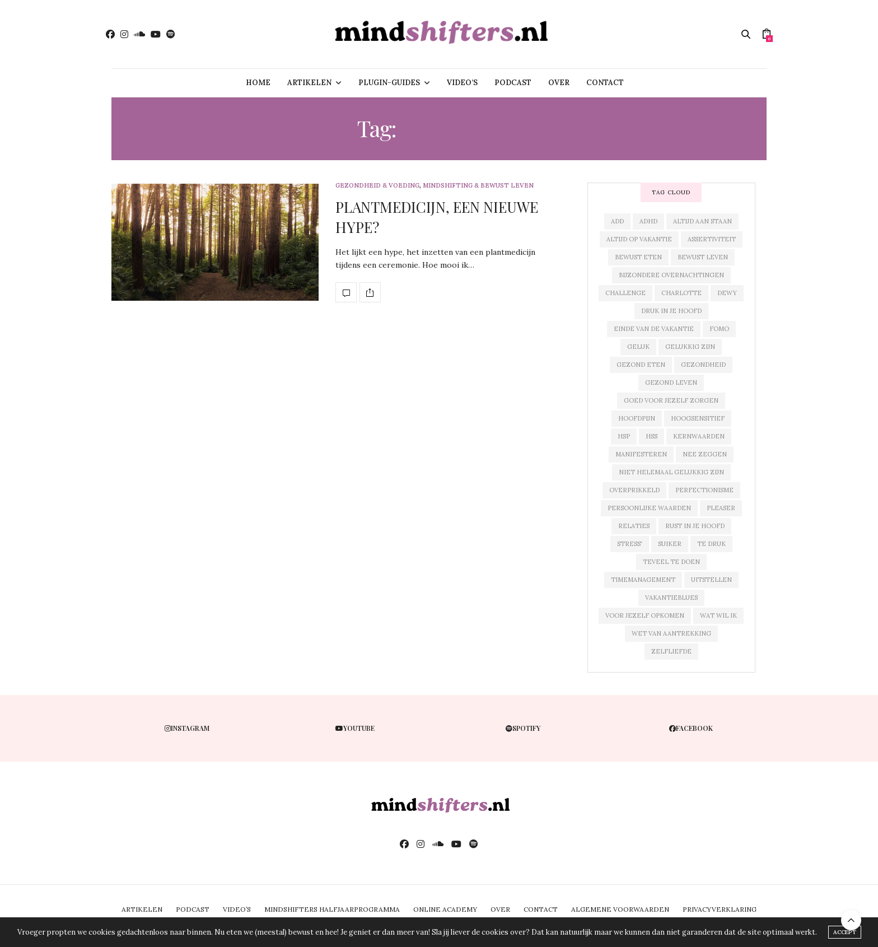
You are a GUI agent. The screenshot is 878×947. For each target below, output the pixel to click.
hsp (624, 436)
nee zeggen (705, 454)
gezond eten (641, 364)
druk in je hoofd (671, 311)
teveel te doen (671, 562)
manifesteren (641, 454)
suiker (669, 544)
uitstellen (711, 580)
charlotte (681, 293)
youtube (355, 728)
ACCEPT (844, 932)
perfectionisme (704, 490)
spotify (523, 728)
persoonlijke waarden (649, 508)
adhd (648, 221)
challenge (625, 293)
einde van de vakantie (654, 329)
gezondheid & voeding (377, 186)
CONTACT (605, 82)
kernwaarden (699, 436)
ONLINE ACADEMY (445, 909)
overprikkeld (634, 490)
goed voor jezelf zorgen (671, 400)
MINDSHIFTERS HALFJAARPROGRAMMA (332, 909)
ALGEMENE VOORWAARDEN (620, 909)
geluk (638, 347)
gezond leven (671, 382)
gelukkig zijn (690, 347)
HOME (258, 82)
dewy (727, 293)
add (617, 221)
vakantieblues (671, 597)
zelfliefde (671, 651)
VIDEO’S (462, 82)
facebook (691, 728)
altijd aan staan (702, 221)
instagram (187, 728)
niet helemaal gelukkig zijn (671, 472)
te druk (711, 544)
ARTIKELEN (309, 82)
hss (651, 436)
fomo (719, 329)
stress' (629, 544)
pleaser (721, 508)
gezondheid (703, 364)
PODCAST (512, 82)
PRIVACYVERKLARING (719, 909)
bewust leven (703, 257)
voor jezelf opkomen (644, 615)
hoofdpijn (636, 418)
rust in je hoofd (695, 526)
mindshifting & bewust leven (478, 186)
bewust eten (638, 257)
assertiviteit (712, 239)
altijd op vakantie (639, 239)
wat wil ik (718, 615)
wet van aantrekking (671, 633)
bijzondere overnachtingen (671, 275)
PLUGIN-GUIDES (389, 82)
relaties (634, 526)
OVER (558, 82)
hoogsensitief (698, 418)
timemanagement (643, 580)
